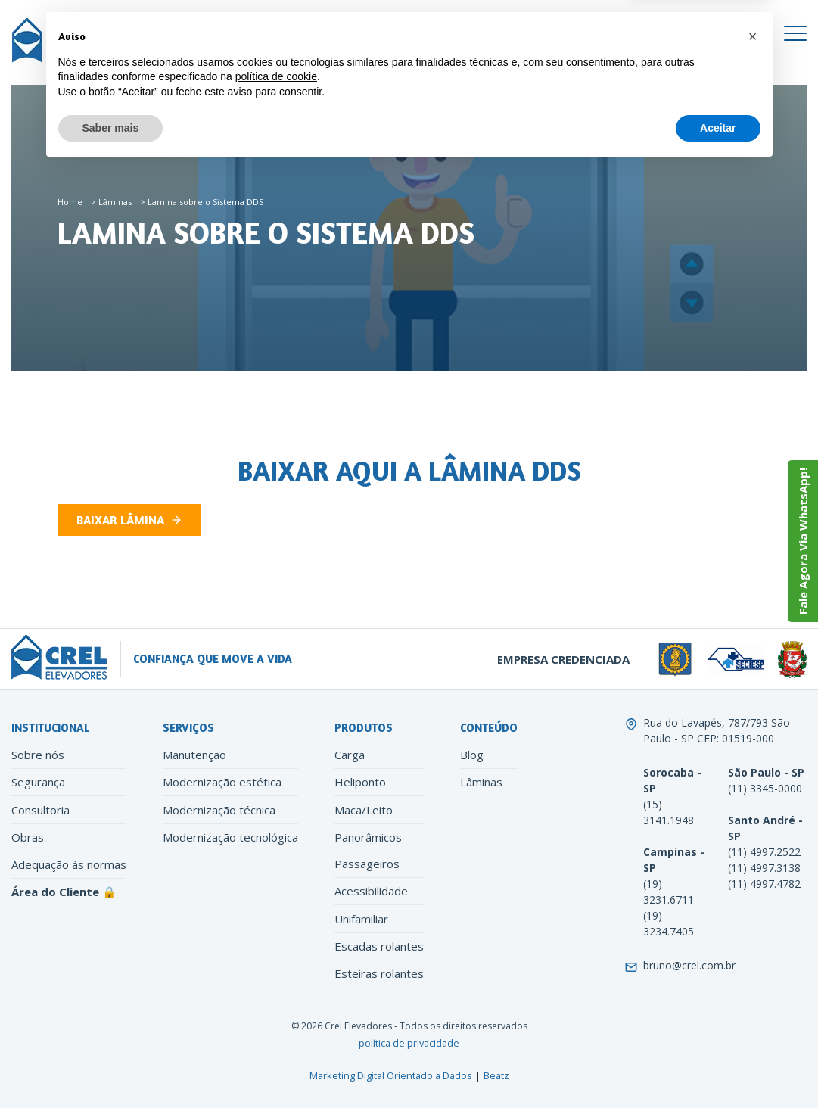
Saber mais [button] (110, 1066)
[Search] (471, 64)
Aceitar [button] (718, 1066)
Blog (472, 754)
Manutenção (194, 754)
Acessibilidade (371, 890)
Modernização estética (222, 781)
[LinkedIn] (447, 33)
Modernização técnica (219, 809)
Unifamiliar (361, 918)
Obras (27, 837)
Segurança (38, 781)
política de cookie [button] (276, 1016)
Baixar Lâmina (120, 520)
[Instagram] (421, 33)
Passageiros (367, 863)
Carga (349, 754)
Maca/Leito (363, 809)
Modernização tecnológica (230, 837)
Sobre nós (37, 754)
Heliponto (360, 781)
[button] (753, 975)
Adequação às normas (68, 864)
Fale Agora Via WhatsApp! (802, 541)
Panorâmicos (368, 837)
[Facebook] (394, 33)
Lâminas (115, 201)
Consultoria (40, 809)
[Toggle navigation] (795, 33)
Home (70, 201)
